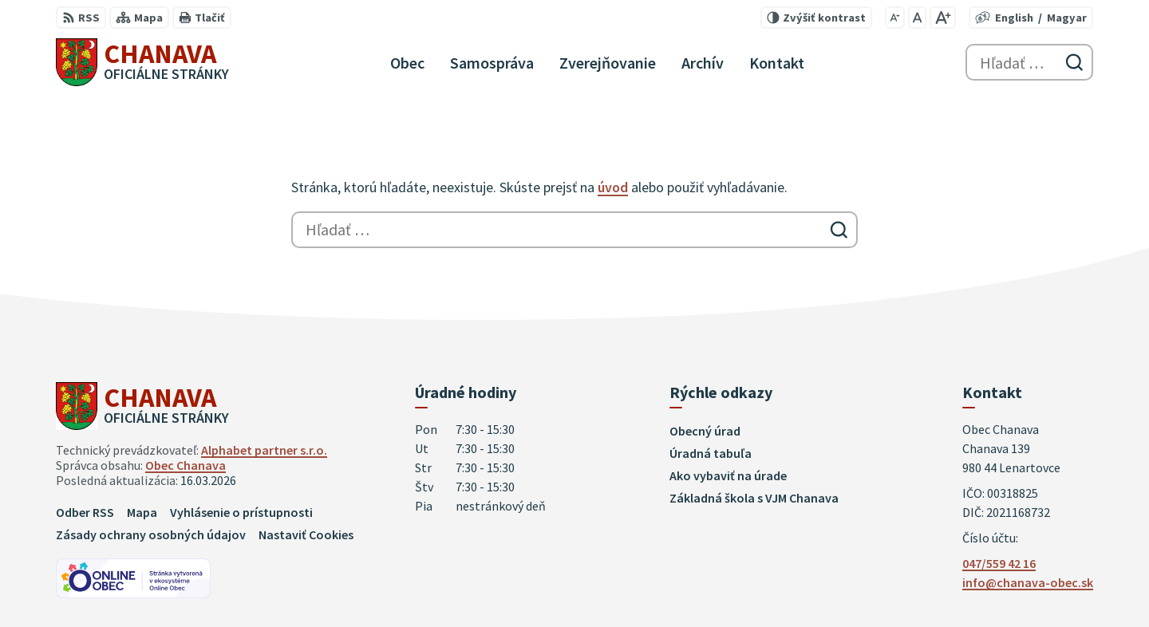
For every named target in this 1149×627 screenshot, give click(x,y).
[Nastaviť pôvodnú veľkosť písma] (917, 17)
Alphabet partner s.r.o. (264, 450)
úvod (613, 187)
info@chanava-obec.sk (1027, 582)
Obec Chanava (185, 465)
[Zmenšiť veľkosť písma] (895, 17)
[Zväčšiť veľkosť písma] (943, 17)
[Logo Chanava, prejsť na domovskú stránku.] (142, 62)
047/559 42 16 (999, 563)
